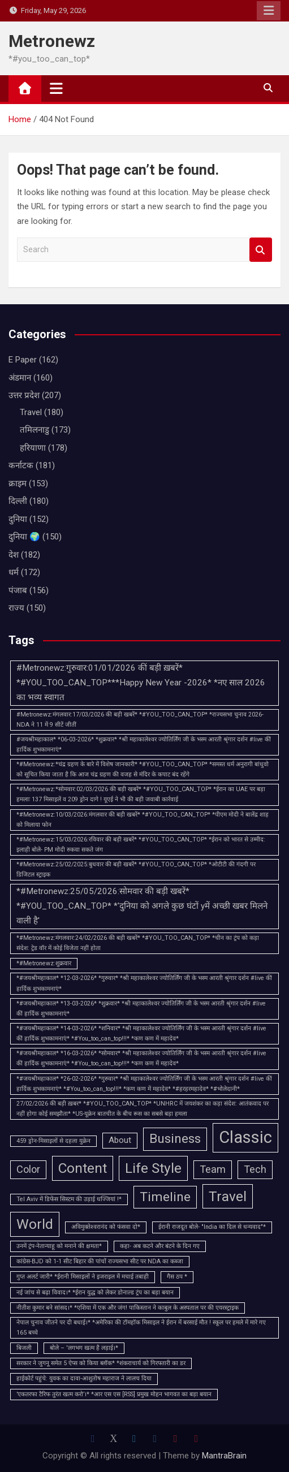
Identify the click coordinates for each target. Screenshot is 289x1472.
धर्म (13, 572)
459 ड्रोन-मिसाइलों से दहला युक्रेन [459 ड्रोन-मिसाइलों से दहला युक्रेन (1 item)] (53, 1141)
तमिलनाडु (34, 430)
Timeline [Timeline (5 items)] (165, 1197)
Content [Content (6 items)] (82, 1168)
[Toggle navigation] (56, 88)
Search (260, 250)
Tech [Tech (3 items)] (255, 1169)
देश (13, 555)
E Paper (22, 360)
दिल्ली (17, 501)
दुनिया (17, 519)
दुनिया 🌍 (24, 537)
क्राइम (17, 483)
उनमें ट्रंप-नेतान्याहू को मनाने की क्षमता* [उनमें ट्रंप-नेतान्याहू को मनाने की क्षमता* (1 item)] (59, 1246)
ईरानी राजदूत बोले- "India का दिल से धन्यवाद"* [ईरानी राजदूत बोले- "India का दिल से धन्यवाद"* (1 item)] (212, 1227)
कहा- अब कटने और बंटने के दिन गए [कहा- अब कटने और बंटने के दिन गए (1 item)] (160, 1246)
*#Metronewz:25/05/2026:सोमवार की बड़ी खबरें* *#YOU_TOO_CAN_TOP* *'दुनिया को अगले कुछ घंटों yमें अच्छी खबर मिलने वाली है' (142, 906)
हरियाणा (33, 448)
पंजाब (17, 590)
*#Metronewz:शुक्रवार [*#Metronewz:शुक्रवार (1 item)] (43, 963)
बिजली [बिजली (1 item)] (24, 1348)
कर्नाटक (20, 465)
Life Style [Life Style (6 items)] (153, 1168)
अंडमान (19, 378)
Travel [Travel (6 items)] (228, 1196)
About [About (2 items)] (120, 1140)
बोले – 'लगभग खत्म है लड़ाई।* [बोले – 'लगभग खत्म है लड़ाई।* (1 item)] (84, 1348)
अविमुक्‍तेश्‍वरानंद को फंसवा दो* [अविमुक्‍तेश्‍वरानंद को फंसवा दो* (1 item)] (105, 1227)
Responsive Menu (269, 10)
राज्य (16, 608)
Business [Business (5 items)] (175, 1138)
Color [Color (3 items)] (28, 1169)
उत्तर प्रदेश (24, 395)
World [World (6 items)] (34, 1224)
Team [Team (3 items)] (213, 1169)
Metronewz (51, 41)
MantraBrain (224, 1456)
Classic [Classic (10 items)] (245, 1137)
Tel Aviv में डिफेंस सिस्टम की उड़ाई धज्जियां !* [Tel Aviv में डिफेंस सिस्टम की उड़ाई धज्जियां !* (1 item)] (69, 1199)
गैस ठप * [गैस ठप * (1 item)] (177, 1276)
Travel (31, 412)
